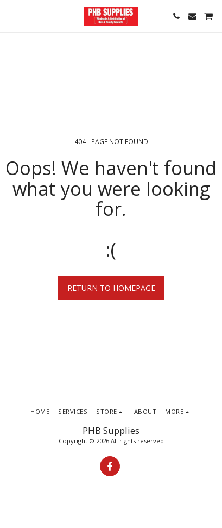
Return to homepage (111, 288)
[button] (12, 15)
